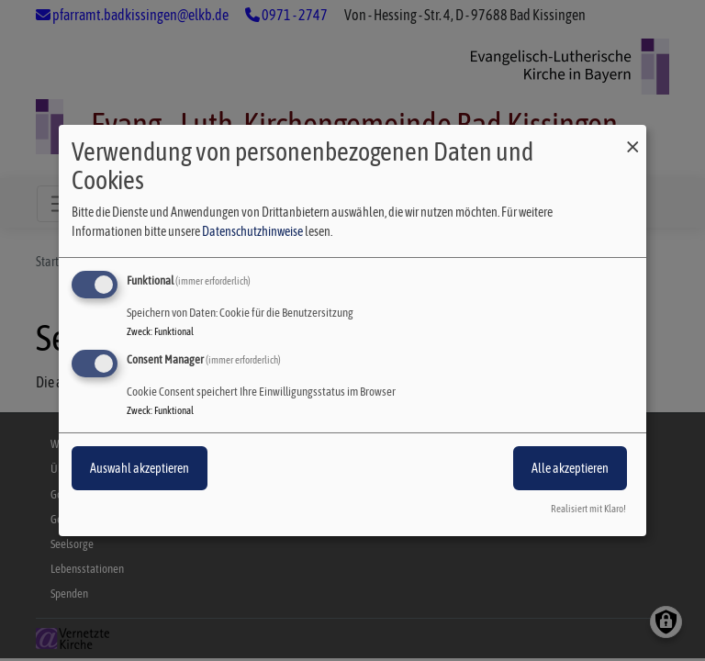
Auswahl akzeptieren (139, 468)
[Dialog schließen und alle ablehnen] (632, 136)
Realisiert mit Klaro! (588, 508)
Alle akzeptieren (570, 468)
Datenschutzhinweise (252, 231)
